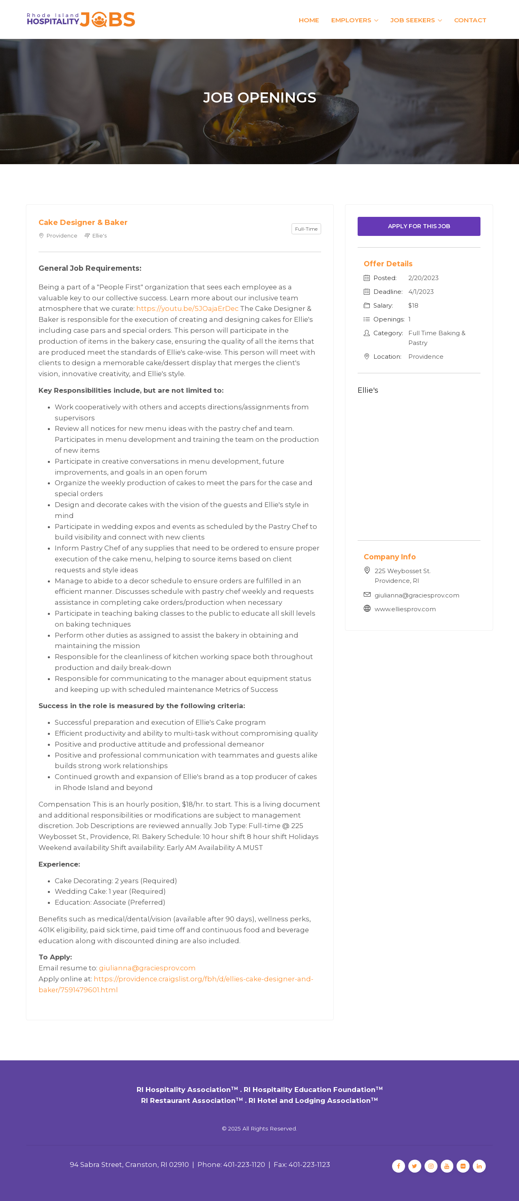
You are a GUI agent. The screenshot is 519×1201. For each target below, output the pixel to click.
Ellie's (368, 390)
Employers (351, 20)
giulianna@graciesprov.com (147, 968)
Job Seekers (412, 20)
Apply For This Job (419, 226)
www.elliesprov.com (405, 609)
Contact (470, 20)
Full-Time (306, 229)
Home (309, 20)
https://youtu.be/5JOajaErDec (187, 308)
